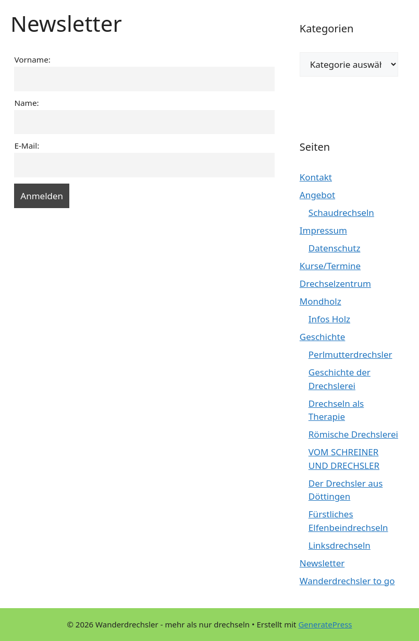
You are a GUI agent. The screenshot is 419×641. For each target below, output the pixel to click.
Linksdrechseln (340, 545)
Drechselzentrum (335, 283)
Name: (26, 103)
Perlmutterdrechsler (350, 354)
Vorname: (32, 59)
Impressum (323, 230)
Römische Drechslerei (353, 434)
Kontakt (316, 177)
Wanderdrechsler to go (347, 581)
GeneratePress (325, 624)
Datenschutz (335, 248)
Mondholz (320, 301)
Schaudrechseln (341, 213)
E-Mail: (26, 145)
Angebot (317, 195)
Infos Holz (329, 319)
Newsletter (322, 563)
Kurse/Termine (330, 266)
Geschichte (323, 337)
